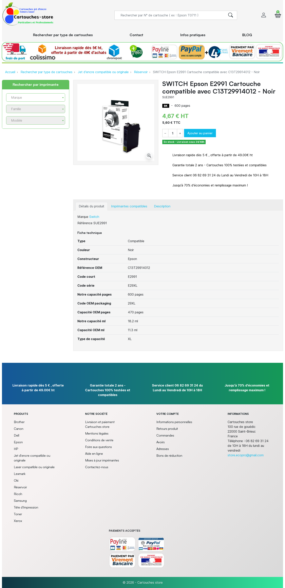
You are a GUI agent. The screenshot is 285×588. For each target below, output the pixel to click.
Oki (16, 480)
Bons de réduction (169, 456)
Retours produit (167, 429)
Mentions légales (96, 433)
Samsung (20, 501)
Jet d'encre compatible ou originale (103, 72)
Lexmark (19, 474)
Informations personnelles (174, 422)
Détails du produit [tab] (91, 206)
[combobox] (35, 97)
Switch (94, 217)
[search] (230, 15)
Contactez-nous (96, 467)
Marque (82, 217)
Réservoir (141, 72)
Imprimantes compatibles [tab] (129, 206)
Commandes (165, 435)
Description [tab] (162, 206)
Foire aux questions (98, 447)
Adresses (162, 449)
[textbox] (34, 97)
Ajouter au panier (200, 133)
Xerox (18, 521)
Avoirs (160, 442)
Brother (19, 422)
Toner (18, 514)
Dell (16, 435)
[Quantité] (172, 133)
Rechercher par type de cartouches (46, 72)
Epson (18, 442)
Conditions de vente (99, 440)
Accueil (10, 72)
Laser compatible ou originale (34, 467)
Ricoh (18, 494)
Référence (84, 223)
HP (16, 449)
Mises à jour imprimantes (102, 460)
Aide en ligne (94, 454)
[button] (278, 15)
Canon (18, 429)
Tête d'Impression (26, 507)
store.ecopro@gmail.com (246, 455)
